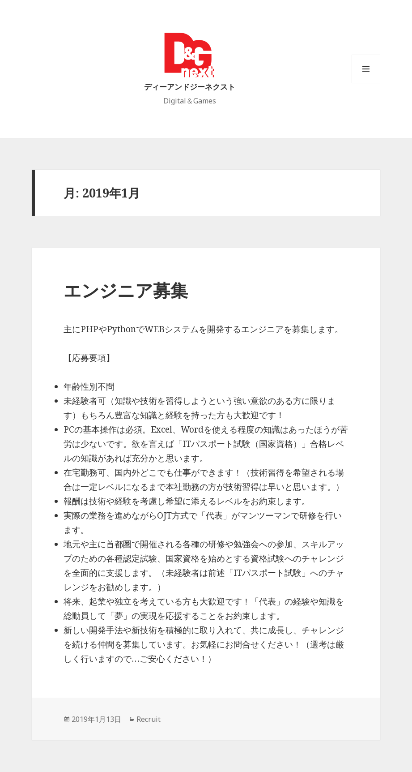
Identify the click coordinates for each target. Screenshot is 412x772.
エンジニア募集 (126, 290)
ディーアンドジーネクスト (189, 86)
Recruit (148, 719)
